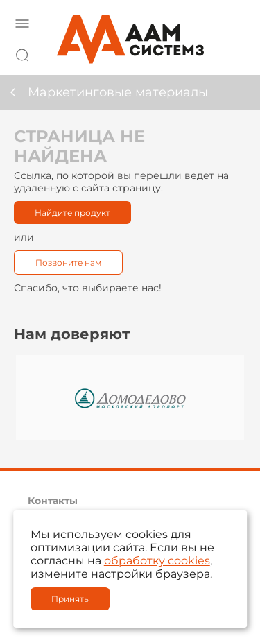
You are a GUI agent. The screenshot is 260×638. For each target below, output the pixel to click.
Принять (70, 599)
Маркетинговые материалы (118, 92)
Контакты (53, 500)
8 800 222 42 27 (231, 52)
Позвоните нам (68, 262)
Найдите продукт (72, 212)
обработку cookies (157, 560)
